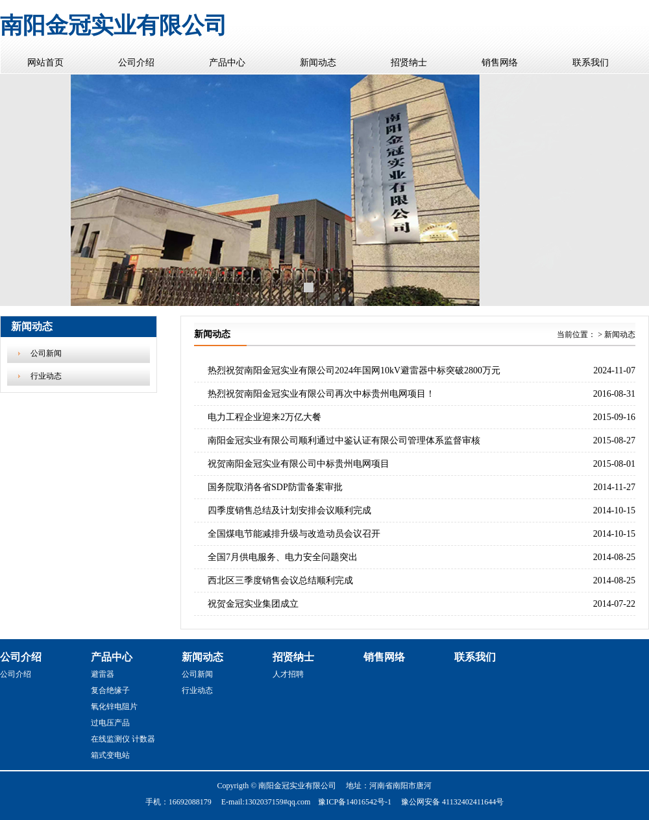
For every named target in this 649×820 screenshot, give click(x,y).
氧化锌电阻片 (114, 706)
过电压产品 (110, 722)
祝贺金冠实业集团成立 (253, 604)
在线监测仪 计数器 (123, 739)
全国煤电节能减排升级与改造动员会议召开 (294, 534)
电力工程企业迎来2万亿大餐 (264, 417)
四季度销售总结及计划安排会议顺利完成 (289, 510)
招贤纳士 (409, 62)
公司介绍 (136, 62)
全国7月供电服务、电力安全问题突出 (283, 557)
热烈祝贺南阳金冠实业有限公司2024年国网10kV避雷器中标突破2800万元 (354, 370)
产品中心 (227, 62)
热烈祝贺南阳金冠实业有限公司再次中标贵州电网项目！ (321, 394)
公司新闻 (46, 353)
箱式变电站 (110, 755)
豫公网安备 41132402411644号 (452, 801)
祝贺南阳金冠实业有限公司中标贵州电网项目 (298, 464)
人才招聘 (288, 674)
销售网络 (500, 62)
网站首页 (45, 62)
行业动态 (46, 376)
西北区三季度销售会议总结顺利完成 (280, 580)
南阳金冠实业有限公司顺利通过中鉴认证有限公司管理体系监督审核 (344, 440)
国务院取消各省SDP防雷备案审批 (275, 487)
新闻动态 (318, 62)
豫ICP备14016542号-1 (354, 801)
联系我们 (590, 62)
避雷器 (102, 674)
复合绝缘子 (110, 690)
